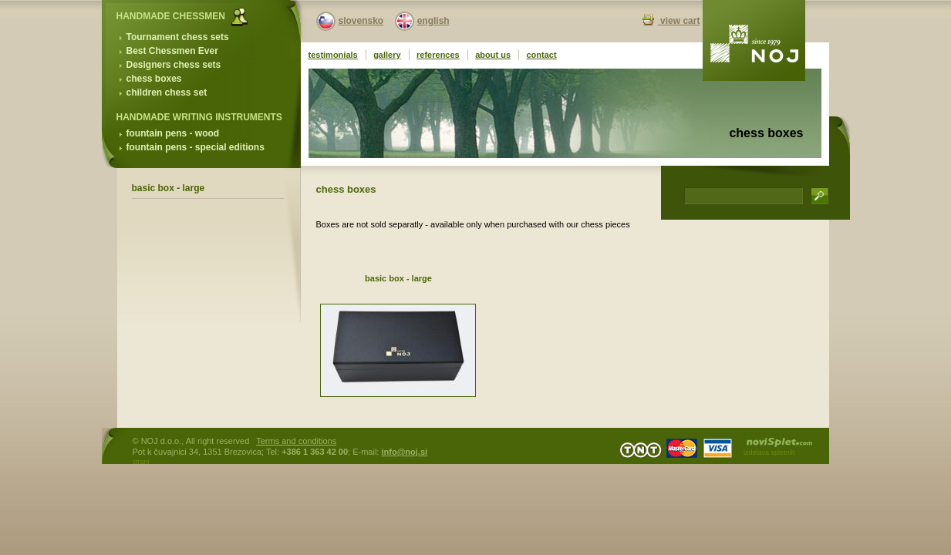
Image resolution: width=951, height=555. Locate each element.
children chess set (166, 92)
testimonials (333, 54)
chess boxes (154, 78)
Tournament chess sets (177, 37)
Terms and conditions (296, 441)
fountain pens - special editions (195, 147)
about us (493, 54)
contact (541, 54)
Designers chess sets (173, 64)
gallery (386, 54)
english (433, 20)
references (438, 54)
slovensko (361, 20)
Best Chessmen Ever (172, 50)
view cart (679, 20)
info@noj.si (404, 451)
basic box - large (168, 188)
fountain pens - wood (173, 133)
